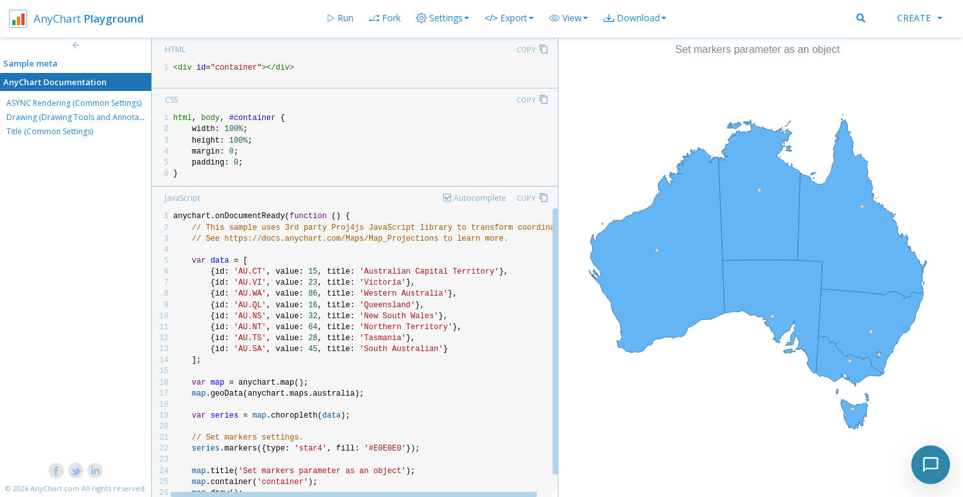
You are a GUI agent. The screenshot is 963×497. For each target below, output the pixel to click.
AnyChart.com (54, 488)
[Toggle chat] (930, 464)
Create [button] (919, 18)
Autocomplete (480, 197)
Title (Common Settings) (49, 131)
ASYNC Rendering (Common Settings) (74, 102)
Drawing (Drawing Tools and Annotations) (82, 117)
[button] (569, 18)
